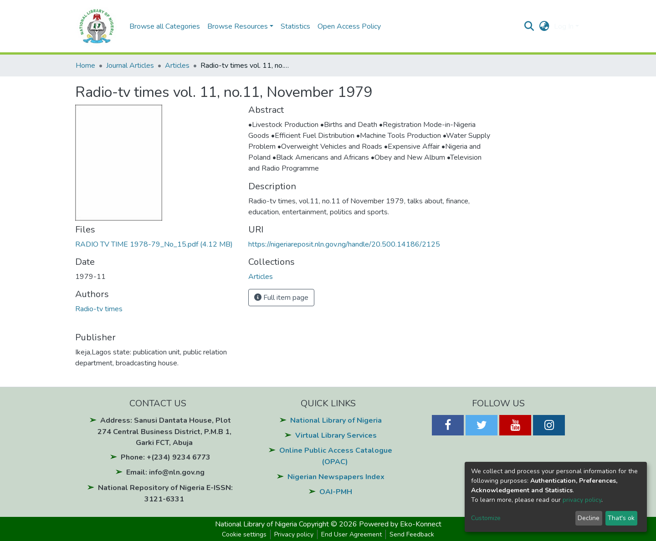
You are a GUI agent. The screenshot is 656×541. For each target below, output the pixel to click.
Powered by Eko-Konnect (400, 524)
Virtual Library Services (336, 435)
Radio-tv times (99, 309)
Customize (486, 518)
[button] (544, 26)
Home (85, 66)
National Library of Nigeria (336, 420)
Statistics (295, 26)
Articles (177, 66)
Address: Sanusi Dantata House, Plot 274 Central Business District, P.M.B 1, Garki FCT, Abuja (164, 431)
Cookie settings (244, 534)
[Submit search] (529, 26)
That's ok (621, 518)
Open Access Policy (349, 26)
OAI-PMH (335, 492)
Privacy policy (293, 534)
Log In (564, 26)
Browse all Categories (164, 26)
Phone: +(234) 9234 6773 (165, 457)
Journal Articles (130, 66)
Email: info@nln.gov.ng (165, 472)
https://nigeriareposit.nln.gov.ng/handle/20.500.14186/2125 (344, 244)
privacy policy (582, 499)
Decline (589, 518)
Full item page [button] (281, 298)
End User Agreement (351, 534)
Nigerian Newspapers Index (335, 477)
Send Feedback (412, 534)
